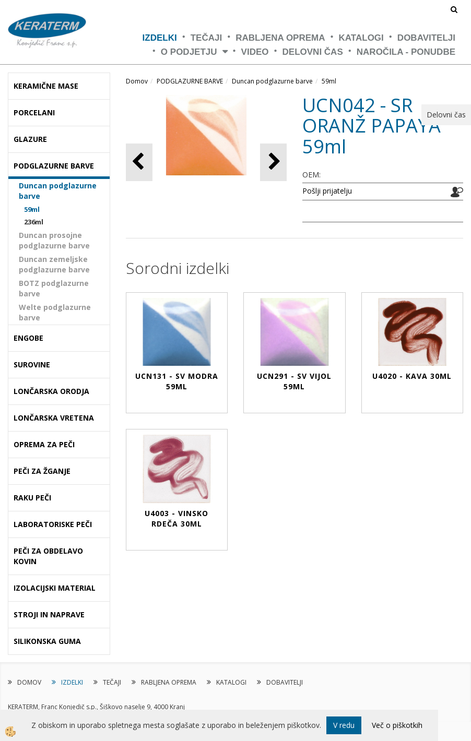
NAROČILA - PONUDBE (406, 52)
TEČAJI (206, 38)
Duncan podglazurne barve (58, 191)
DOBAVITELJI (426, 38)
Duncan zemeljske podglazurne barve (54, 264)
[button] (273, 162)
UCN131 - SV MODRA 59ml (176, 381)
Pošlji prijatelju (327, 191)
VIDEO (255, 52)
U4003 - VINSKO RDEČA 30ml (176, 518)
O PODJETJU (189, 52)
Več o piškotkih (397, 725)
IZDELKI (160, 38)
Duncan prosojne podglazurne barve (54, 240)
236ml (33, 221)
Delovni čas (312, 52)
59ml (32, 209)
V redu (344, 725)
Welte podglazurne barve (55, 312)
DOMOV (29, 682)
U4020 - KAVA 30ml (412, 376)
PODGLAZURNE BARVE (190, 81)
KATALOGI (361, 38)
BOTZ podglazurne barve (54, 288)
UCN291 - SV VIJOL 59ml (294, 381)
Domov (137, 81)
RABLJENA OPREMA (280, 38)
